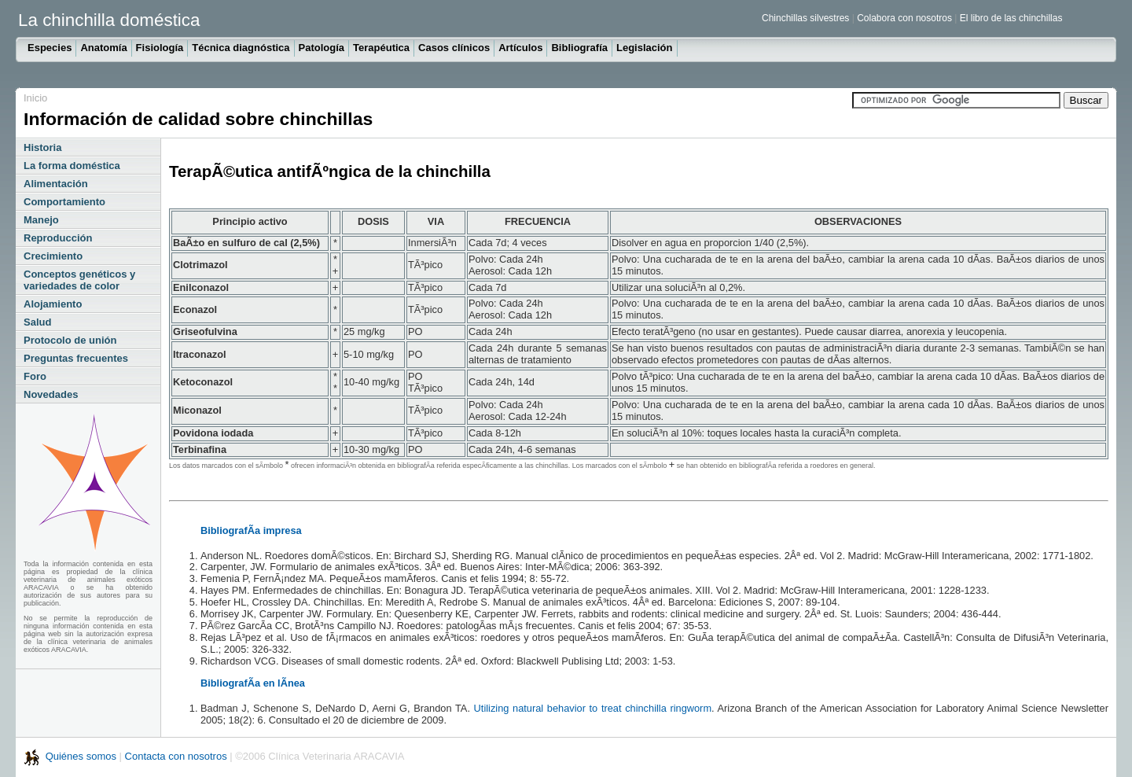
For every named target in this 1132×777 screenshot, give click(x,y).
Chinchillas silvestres (805, 18)
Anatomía (103, 47)
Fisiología (160, 47)
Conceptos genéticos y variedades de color (79, 280)
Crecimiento (53, 256)
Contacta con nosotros (176, 756)
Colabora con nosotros (904, 18)
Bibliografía (579, 47)
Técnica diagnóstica (240, 47)
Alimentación (56, 184)
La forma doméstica (72, 165)
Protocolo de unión (70, 340)
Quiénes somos (82, 756)
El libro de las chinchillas (1011, 18)
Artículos (520, 47)
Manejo (41, 220)
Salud (37, 322)
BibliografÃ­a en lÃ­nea (252, 683)
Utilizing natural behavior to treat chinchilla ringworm (592, 708)
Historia (42, 147)
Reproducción (58, 238)
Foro (35, 376)
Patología (322, 47)
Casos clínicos (454, 47)
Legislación (644, 47)
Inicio (35, 98)
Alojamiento (53, 304)
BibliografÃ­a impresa (251, 530)
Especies (50, 47)
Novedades (51, 394)
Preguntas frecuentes (76, 358)
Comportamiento (64, 202)
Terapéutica (381, 47)
